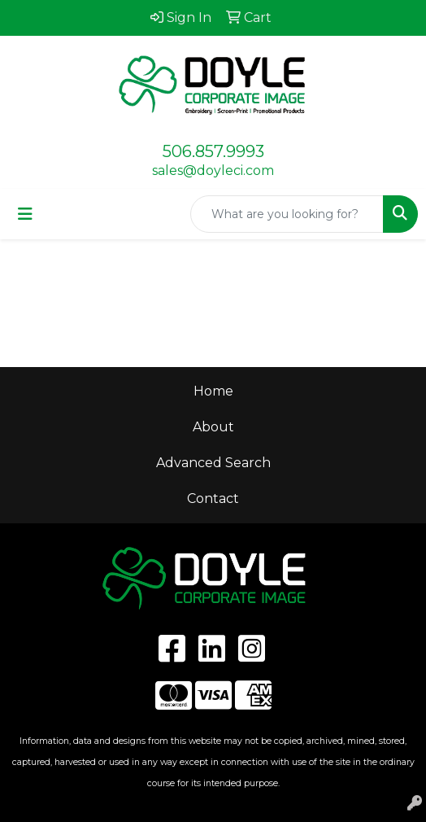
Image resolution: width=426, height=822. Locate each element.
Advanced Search (213, 462)
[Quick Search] (287, 214)
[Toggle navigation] (25, 214)
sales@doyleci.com (213, 170)
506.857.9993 (213, 151)
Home (213, 391)
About (213, 427)
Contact (213, 498)
